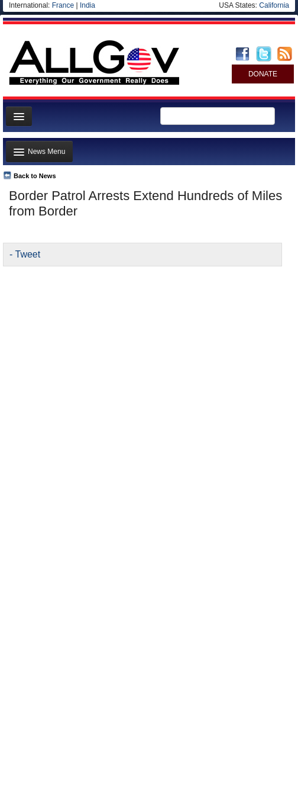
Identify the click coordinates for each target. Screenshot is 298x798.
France (63, 5)
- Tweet (24, 254)
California (274, 5)
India (87, 5)
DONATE (262, 74)
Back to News (35, 175)
